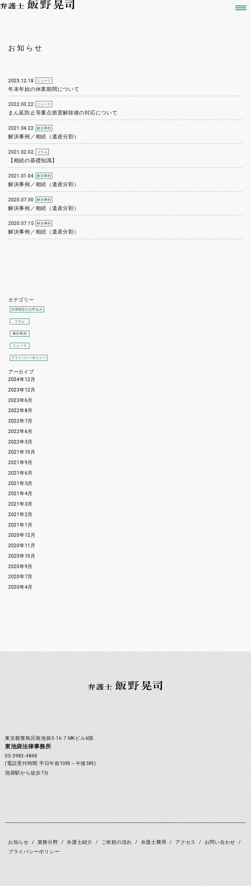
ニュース (20, 345)
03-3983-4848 (21, 756)
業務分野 (48, 842)
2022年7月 (20, 421)
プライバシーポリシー (28, 357)
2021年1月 (20, 525)
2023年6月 (20, 400)
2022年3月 (20, 442)
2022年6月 (20, 431)
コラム (19, 321)
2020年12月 (22, 535)
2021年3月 (20, 504)
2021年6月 (20, 473)
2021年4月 (20, 493)
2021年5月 (20, 483)
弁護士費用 (154, 842)
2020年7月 (20, 577)
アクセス (185, 842)
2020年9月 (20, 566)
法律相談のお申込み (27, 309)
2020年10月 (22, 556)
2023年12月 (22, 390)
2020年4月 (20, 587)
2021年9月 (20, 462)
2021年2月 (20, 514)
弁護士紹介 (79, 842)
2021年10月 (22, 452)
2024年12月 (22, 379)
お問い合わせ (220, 842)
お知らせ (18, 842)
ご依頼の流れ (116, 842)
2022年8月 (20, 410)
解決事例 (20, 333)
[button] (238, 7)
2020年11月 (22, 545)
